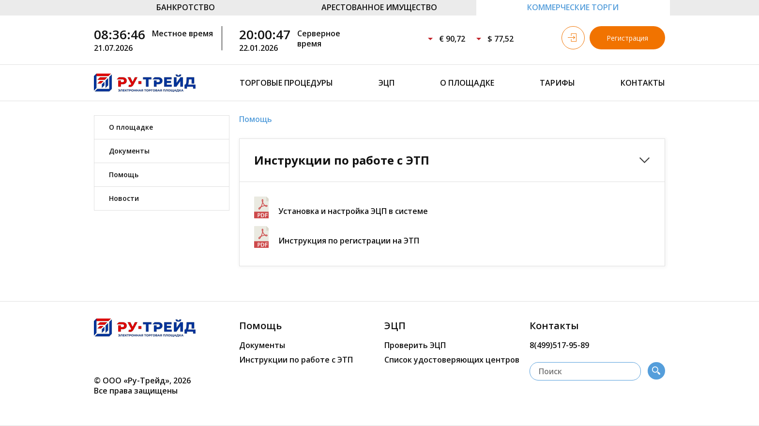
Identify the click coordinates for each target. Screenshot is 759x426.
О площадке (467, 82)
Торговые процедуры (286, 82)
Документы (129, 150)
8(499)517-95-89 (559, 345)
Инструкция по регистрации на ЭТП (348, 240)
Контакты (643, 82)
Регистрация (627, 38)
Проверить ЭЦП (415, 345)
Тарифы (557, 82)
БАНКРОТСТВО (185, 7)
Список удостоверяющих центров (451, 359)
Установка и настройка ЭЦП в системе (353, 211)
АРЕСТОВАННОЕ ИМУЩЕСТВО (379, 7)
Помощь (123, 174)
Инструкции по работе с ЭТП (296, 359)
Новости (124, 198)
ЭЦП (387, 82)
